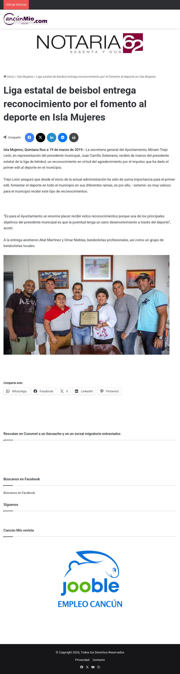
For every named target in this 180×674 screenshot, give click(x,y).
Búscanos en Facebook (19, 493)
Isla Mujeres (25, 76)
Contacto (99, 660)
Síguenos (11, 505)
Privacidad (82, 660)
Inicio (9, 76)
